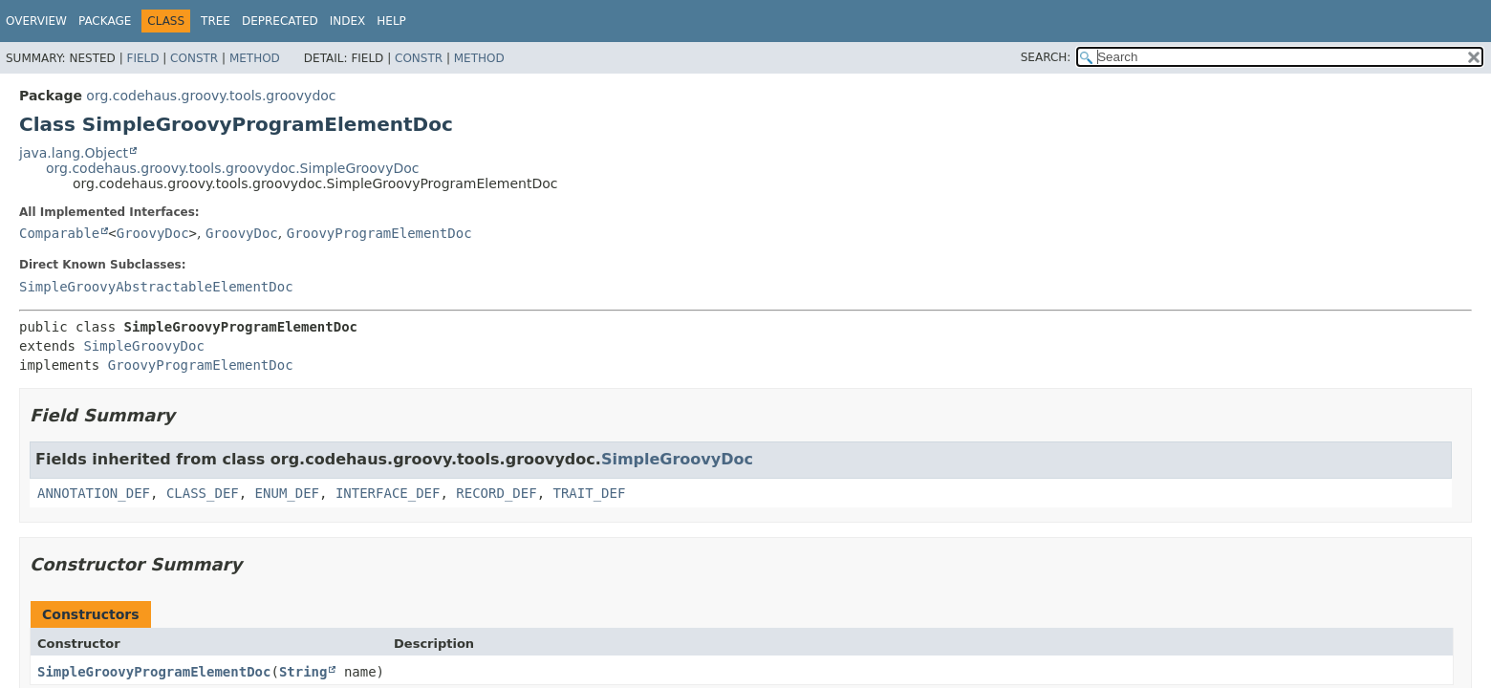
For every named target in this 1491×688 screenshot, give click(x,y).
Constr (194, 58)
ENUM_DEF (287, 493)
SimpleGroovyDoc (143, 346)
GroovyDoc (153, 233)
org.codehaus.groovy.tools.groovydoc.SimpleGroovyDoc (232, 168)
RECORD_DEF (496, 493)
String (303, 671)
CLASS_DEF (202, 493)
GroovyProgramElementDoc (379, 233)
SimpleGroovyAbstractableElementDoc (156, 286)
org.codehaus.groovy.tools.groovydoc (210, 95)
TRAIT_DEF (588, 493)
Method (254, 58)
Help (391, 21)
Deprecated (280, 21)
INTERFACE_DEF (388, 493)
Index (348, 21)
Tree (215, 21)
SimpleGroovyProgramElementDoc (153, 671)
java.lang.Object (73, 153)
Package (104, 21)
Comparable (59, 233)
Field (142, 58)
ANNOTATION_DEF (93, 493)
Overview (36, 21)
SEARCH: (1046, 57)
